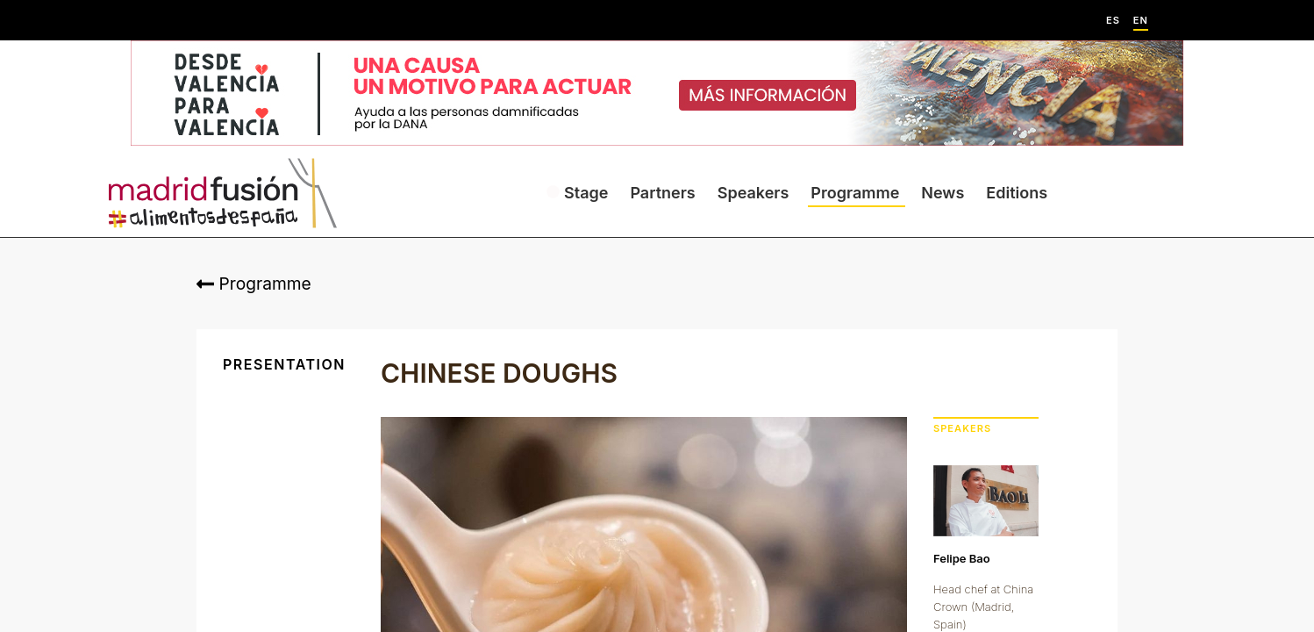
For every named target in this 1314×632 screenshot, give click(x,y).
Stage (586, 192)
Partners (662, 192)
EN (1140, 20)
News (942, 192)
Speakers (753, 192)
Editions (1016, 192)
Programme (855, 192)
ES (1113, 20)
